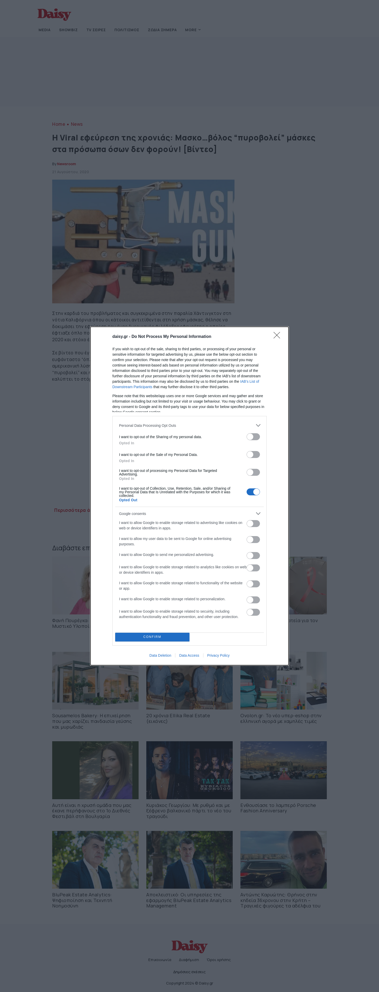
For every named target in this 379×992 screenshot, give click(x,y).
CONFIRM (152, 637)
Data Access (189, 655)
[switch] (253, 436)
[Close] (278, 337)
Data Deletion (160, 655)
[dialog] (189, 496)
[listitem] (189, 425)
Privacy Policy (218, 655)
